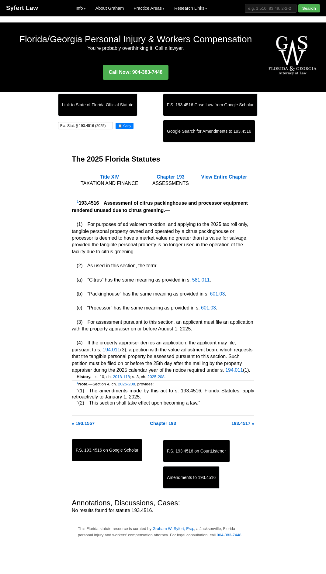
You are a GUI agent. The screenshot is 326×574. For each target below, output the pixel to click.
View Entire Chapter (224, 176)
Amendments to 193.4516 (191, 477)
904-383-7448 (229, 535)
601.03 (217, 293)
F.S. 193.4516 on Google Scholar (107, 450)
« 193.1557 (83, 423)
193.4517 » (242, 423)
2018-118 (121, 376)
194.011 (111, 349)
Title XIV (109, 176)
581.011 (201, 279)
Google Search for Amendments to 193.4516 (209, 131)
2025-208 (156, 376)
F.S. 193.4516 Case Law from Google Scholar (210, 104)
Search (309, 8)
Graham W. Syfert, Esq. (173, 528)
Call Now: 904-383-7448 (136, 72)
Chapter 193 (171, 176)
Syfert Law (22, 8)
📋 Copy (124, 126)
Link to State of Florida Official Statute (98, 104)
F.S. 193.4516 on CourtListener (196, 451)
